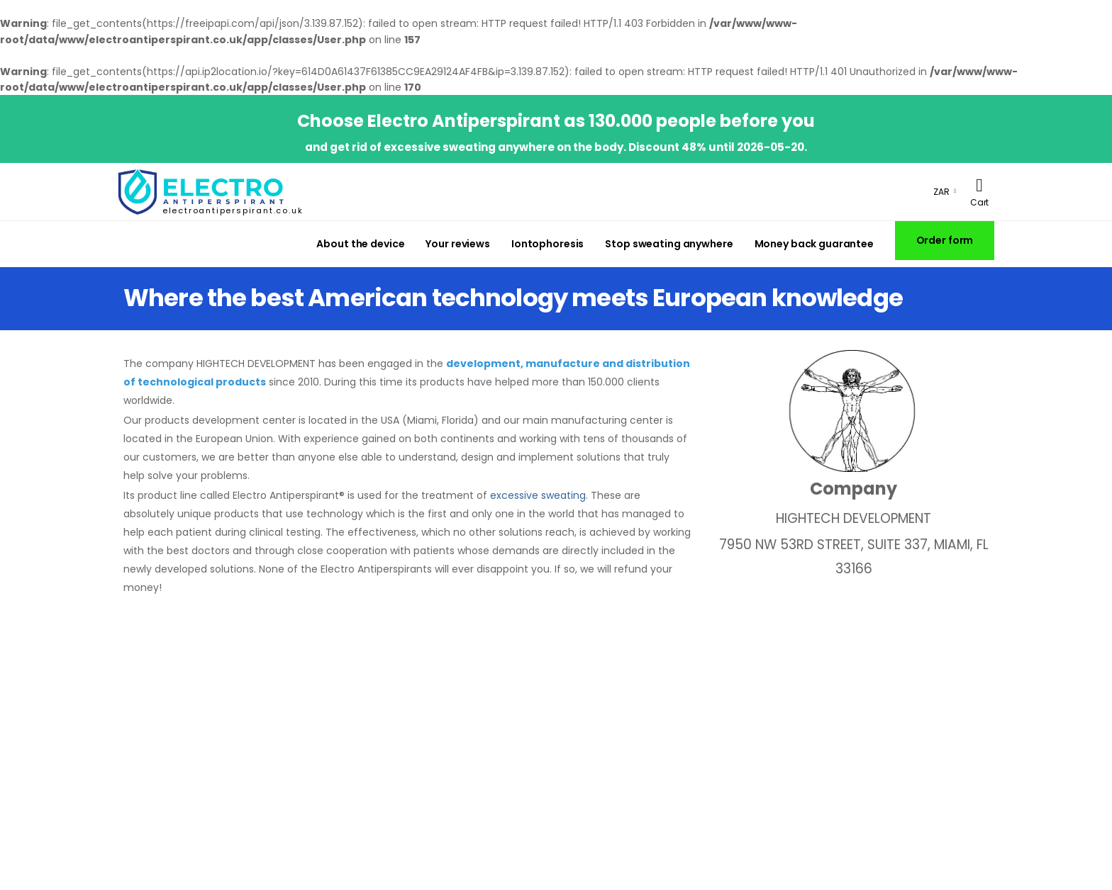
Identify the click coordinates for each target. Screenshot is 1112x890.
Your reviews (458, 244)
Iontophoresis (547, 244)
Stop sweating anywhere (669, 244)
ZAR (941, 192)
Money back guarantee (814, 244)
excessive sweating (538, 495)
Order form (945, 240)
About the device (360, 244)
